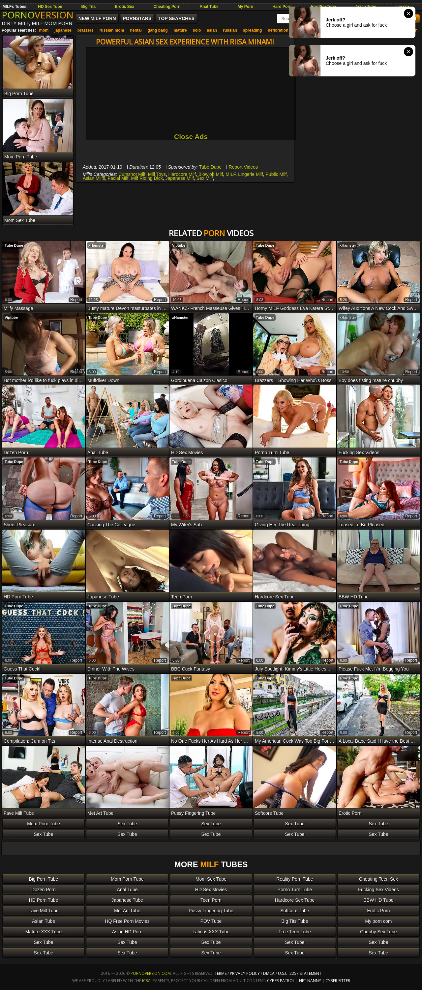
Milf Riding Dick (147, 178)
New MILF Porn (97, 18)
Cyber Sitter (337, 980)
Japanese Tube (127, 900)
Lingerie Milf (250, 174)
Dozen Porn (43, 889)
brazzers (85, 30)
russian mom (112, 30)
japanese (62, 30)
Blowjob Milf (210, 174)
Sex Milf (204, 178)
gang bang (158, 30)
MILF (230, 174)
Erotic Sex (125, 6)
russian (230, 30)
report (76, 299)
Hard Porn (281, 6)
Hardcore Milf (182, 174)
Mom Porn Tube (43, 823)
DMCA (269, 973)
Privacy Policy (245, 973)
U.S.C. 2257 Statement (299, 973)
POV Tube (211, 921)
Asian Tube (43, 921)
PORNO (38, 15)
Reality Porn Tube (294, 879)
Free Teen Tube (295, 931)
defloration (278, 30)
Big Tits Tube (295, 921)
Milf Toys (157, 174)
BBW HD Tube (378, 900)
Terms (220, 973)
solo (197, 30)
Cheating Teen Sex (378, 879)
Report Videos (243, 167)
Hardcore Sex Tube (295, 900)
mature (180, 30)
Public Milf (276, 174)
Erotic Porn (378, 910)
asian (212, 30)
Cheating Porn (166, 6)
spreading (252, 30)
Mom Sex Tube (211, 879)
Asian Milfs (94, 178)
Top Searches (176, 18)
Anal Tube (209, 6)
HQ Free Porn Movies (127, 921)
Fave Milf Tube (43, 910)
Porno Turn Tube (295, 889)
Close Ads (191, 136)
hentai (135, 30)
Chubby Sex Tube (378, 931)
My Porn (245, 6)
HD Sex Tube (50, 6)
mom (44, 30)
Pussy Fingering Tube (211, 910)
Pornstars (137, 18)
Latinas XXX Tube (211, 931)
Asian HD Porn (127, 931)
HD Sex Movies (211, 889)
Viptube (178, 245)
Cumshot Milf (131, 174)
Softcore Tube (294, 910)
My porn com (378, 921)
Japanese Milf (180, 178)
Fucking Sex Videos (378, 889)
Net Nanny (310, 980)
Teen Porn (211, 900)
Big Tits (88, 6)
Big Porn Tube (43, 879)
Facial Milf (117, 178)
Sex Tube (127, 823)
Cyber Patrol (281, 980)
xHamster (96, 245)
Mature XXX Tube (43, 931)
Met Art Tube (127, 910)
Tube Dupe (210, 167)
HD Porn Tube (43, 900)
